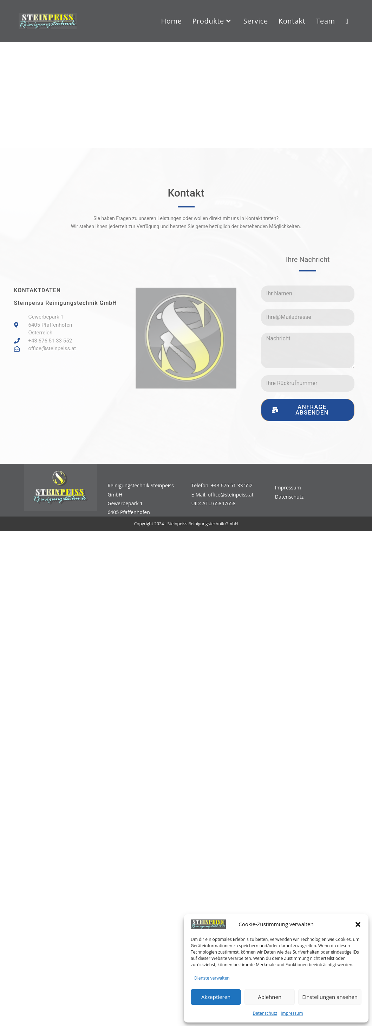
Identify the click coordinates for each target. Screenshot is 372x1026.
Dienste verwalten (212, 978)
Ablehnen (269, 996)
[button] (357, 924)
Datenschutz (265, 1013)
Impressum (292, 1013)
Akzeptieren (215, 996)
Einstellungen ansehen (330, 996)
